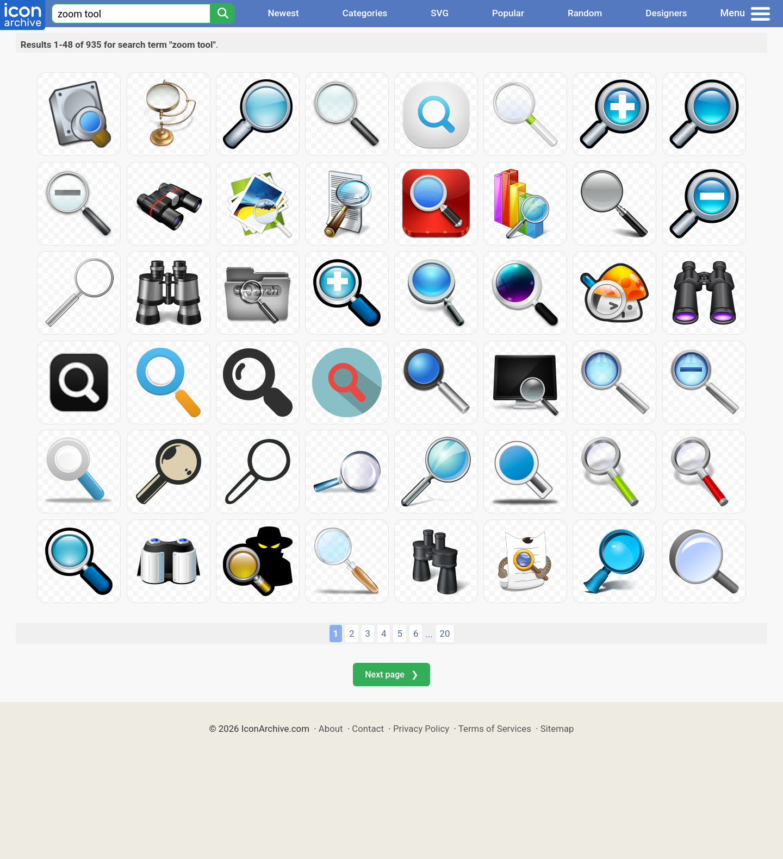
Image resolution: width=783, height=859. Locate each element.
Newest (283, 13)
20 (445, 633)
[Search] (222, 13)
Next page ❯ (391, 674)
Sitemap (557, 728)
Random (585, 13)
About (331, 728)
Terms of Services (494, 728)
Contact (368, 728)
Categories (365, 13)
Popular (508, 13)
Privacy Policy (421, 728)
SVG (440, 13)
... (428, 634)
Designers (666, 13)
